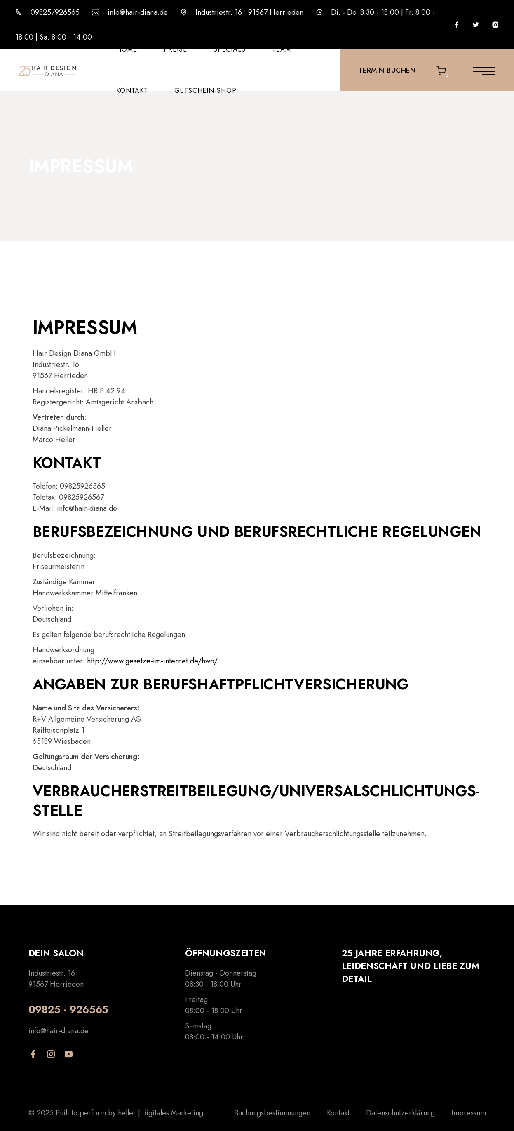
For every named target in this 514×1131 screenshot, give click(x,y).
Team (281, 49)
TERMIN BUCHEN (387, 70)
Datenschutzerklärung (400, 1112)
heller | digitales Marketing (160, 1112)
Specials (230, 49)
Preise (175, 49)
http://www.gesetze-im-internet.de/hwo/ (152, 661)
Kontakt (132, 90)
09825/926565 (55, 12)
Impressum (468, 1112)
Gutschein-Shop (205, 90)
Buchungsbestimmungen (272, 1112)
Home (126, 49)
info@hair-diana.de (138, 12)
